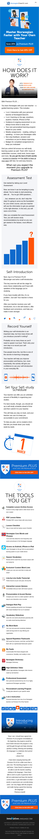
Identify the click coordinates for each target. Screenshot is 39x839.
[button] (35, 3)
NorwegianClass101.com (26, 824)
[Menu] (3, 3)
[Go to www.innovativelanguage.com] (19, 818)
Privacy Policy (14, 827)
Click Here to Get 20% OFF (19, 50)
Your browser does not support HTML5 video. (19, 88)
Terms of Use (24, 827)
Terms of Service (28, 833)
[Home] (18, 5)
